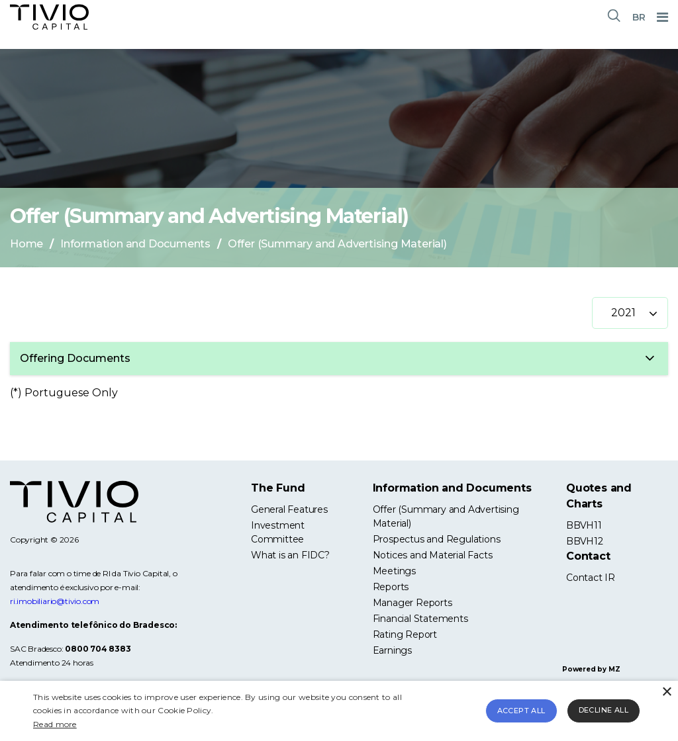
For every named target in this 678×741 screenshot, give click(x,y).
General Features (289, 509)
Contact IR (590, 578)
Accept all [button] (521, 710)
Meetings (394, 571)
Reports (391, 587)
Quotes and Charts (599, 496)
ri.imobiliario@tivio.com (54, 601)
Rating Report (405, 634)
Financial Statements (420, 619)
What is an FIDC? (290, 555)
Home (26, 244)
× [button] (666, 692)
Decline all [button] (603, 710)
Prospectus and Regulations (437, 539)
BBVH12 (584, 541)
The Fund (278, 488)
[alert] (339, 711)
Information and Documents (135, 244)
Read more (55, 724)
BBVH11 (584, 525)
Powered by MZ (591, 669)
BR (639, 17)
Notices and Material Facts (433, 555)
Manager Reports (412, 603)
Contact (588, 556)
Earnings (392, 650)
